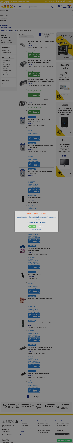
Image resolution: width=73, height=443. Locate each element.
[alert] (36, 221)
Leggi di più (38, 219)
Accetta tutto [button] (32, 226)
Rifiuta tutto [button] (41, 226)
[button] (36, 221)
